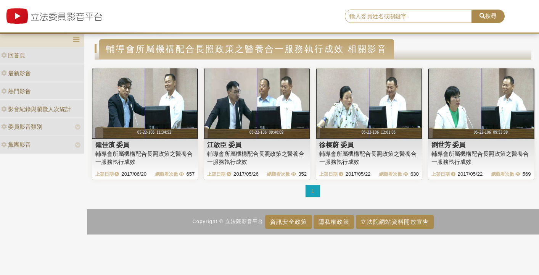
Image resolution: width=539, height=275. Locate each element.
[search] (408, 16)
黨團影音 (16, 144)
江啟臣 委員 (224, 144)
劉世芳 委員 (448, 144)
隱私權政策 (334, 221)
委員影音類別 (21, 126)
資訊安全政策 (288, 221)
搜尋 (488, 16)
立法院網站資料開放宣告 (394, 221)
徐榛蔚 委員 (336, 144)
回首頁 (13, 55)
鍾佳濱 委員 (112, 144)
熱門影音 (16, 91)
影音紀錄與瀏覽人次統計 (36, 109)
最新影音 (16, 73)
